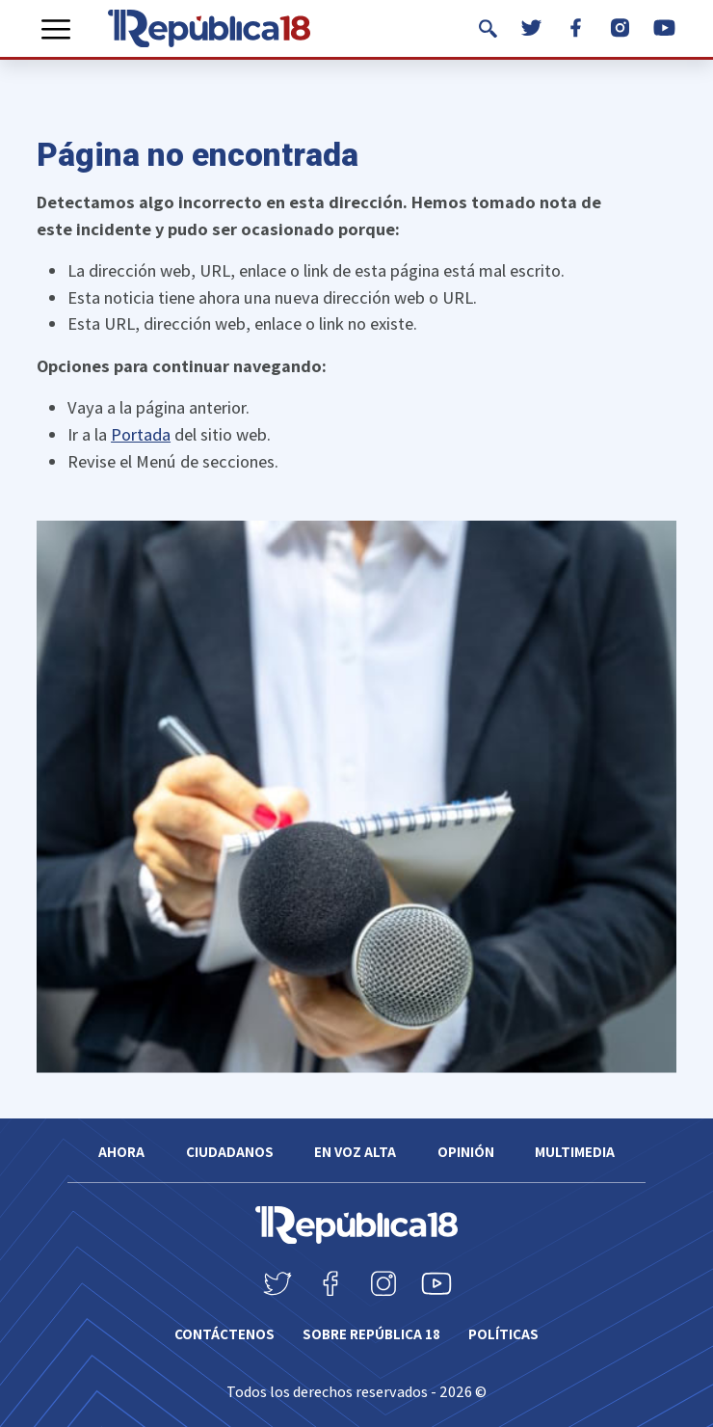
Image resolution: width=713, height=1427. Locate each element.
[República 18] (209, 28)
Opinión (465, 1152)
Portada (141, 433)
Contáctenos (224, 1334)
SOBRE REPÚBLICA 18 (371, 1334)
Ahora (121, 1152)
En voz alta (355, 1152)
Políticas (503, 1334)
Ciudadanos (230, 1152)
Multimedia (575, 1152)
